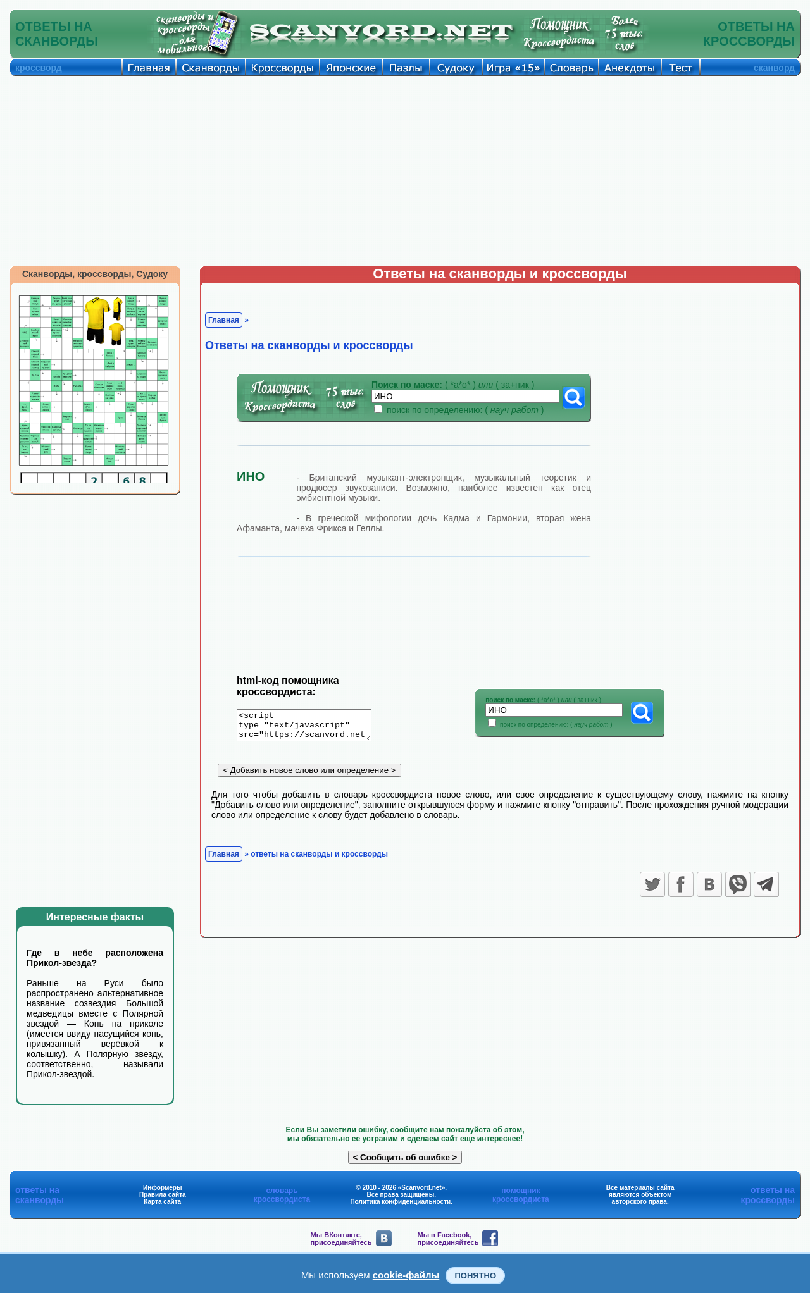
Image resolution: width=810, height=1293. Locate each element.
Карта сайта (162, 1201)
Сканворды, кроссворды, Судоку (95, 274)
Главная (223, 320)
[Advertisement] (405, 170)
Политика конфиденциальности (400, 1201)
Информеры (162, 1187)
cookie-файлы (406, 1275)
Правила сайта (162, 1194)
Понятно (475, 1275)
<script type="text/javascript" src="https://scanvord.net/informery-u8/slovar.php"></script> (312, 727)
